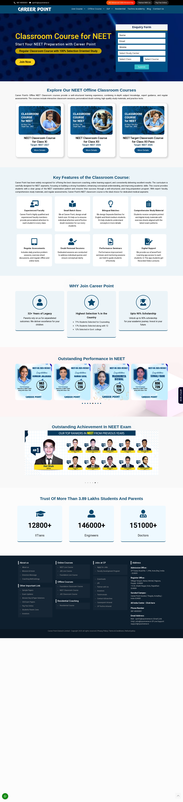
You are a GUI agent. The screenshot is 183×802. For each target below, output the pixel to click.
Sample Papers (27, 590)
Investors (25, 614)
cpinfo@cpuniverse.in (40, 3)
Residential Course (67, 606)
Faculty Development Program (108, 571)
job (98, 583)
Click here (150, 603)
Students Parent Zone (30, 610)
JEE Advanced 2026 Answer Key (120, 3)
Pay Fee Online (161, 3)
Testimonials (102, 595)
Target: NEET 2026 (91, 145)
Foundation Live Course (68, 575)
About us (25, 567)
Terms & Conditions (116, 631)
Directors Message (29, 575)
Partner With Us (144, 3)
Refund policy (130, 631)
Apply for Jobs (102, 567)
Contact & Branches (104, 599)
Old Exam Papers (28, 602)
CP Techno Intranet (104, 606)
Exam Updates (27, 594)
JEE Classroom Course (68, 594)
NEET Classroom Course (69, 590)
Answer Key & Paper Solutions (33, 598)
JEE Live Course (66, 571)
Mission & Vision (28, 571)
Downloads (101, 579)
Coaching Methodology (31, 579)
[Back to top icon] (178, 796)
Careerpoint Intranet (104, 602)
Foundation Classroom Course (71, 586)
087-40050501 (22, 3)
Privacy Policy (102, 631)
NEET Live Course (66, 567)
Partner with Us (103, 587)
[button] (82, 403)
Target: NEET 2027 (39, 145)
